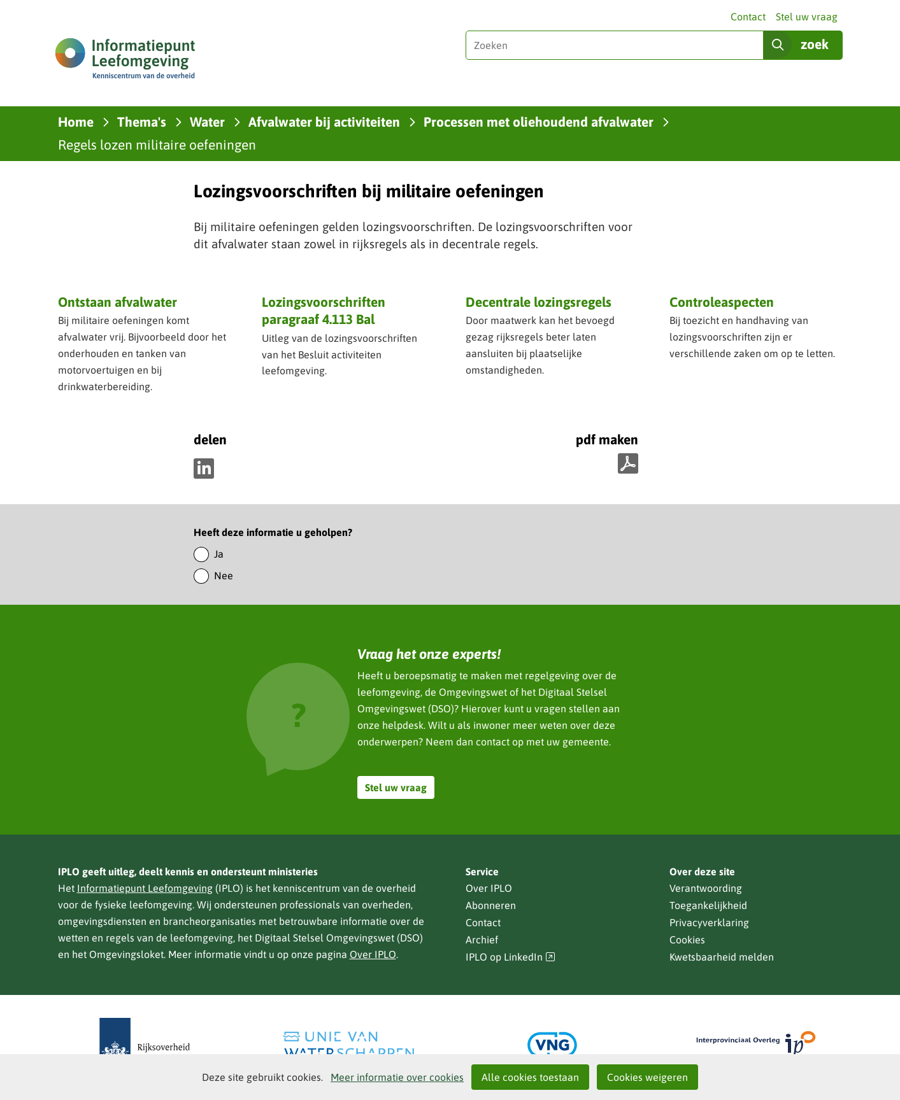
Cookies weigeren (647, 1077)
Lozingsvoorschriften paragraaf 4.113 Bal (323, 310)
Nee (223, 575)
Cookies (687, 939)
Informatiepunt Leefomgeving (145, 888)
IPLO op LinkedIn (511, 957)
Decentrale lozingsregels (538, 301)
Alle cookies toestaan (530, 1077)
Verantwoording (705, 888)
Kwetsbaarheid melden (721, 956)
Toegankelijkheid (708, 905)
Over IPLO (373, 954)
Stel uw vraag (807, 16)
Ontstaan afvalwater (117, 301)
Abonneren (491, 905)
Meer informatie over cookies (397, 1077)
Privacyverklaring (709, 922)
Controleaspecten (721, 301)
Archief (482, 939)
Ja (219, 554)
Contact (748, 16)
